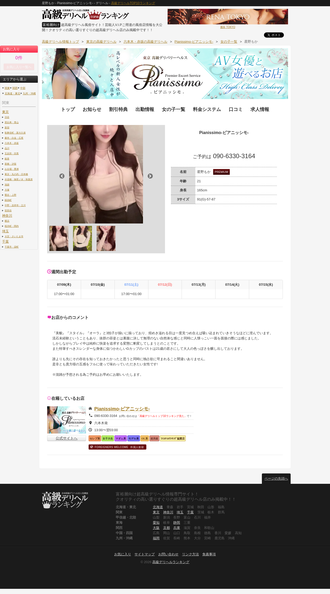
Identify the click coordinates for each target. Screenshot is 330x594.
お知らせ (92, 109)
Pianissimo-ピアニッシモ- (122, 408)
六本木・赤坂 (12, 143)
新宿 (7, 127)
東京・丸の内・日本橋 (16, 174)
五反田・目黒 (12, 153)
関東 (7, 88)
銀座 (7, 158)
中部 (22, 88)
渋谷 (7, 117)
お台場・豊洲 (12, 168)
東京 (5, 112)
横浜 (7, 220)
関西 (15, 88)
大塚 (7, 189)
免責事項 (209, 554)
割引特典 (118, 109)
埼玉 (5, 231)
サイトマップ (144, 554)
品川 (7, 148)
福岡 (156, 538)
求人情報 (259, 109)
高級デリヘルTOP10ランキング (133, 3)
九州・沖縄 (29, 93)
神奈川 (7, 216)
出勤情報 (144, 109)
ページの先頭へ (276, 478)
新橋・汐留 (10, 163)
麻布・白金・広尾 (14, 137)
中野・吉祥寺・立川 (15, 205)
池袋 (7, 184)
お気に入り (122, 554)
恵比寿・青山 (12, 122)
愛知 (156, 523)
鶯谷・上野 (10, 194)
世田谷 (8, 210)
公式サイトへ (66, 438)
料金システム (207, 109)
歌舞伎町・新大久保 (15, 132)
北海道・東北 (12, 93)
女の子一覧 (173, 109)
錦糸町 (8, 200)
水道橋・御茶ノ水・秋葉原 (19, 179)
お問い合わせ (168, 554)
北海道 (158, 507)
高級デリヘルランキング (170, 562)
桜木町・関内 (12, 226)
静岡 (176, 523)
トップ (68, 109)
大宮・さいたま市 (14, 236)
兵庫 (176, 528)
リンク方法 (190, 554)
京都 (166, 528)
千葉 (5, 241)
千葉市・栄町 (12, 246)
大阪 (156, 528)
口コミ (236, 109)
